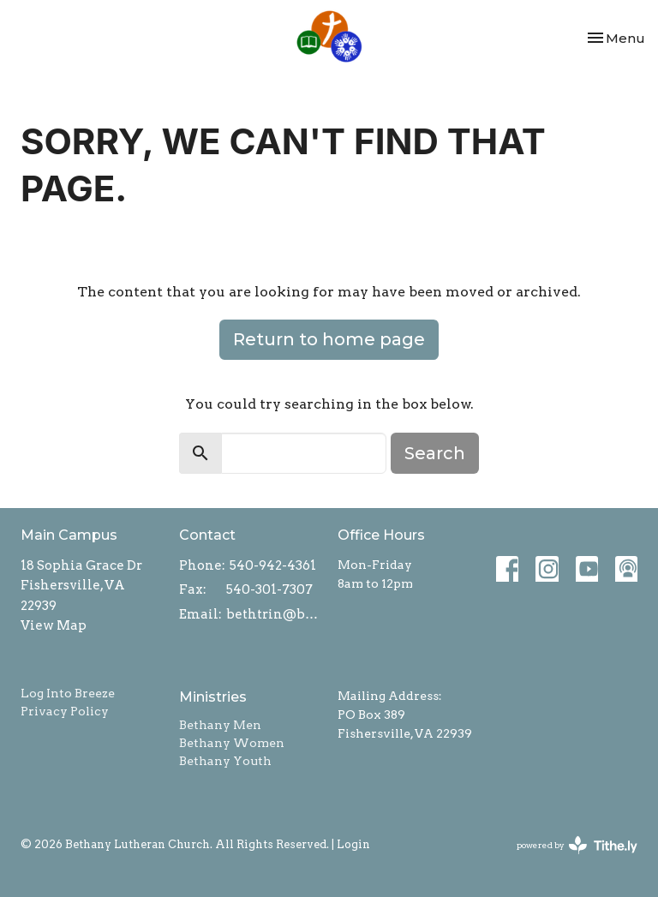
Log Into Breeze (68, 693)
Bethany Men (220, 725)
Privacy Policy (65, 711)
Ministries (213, 697)
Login (353, 844)
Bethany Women (231, 743)
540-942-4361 (273, 565)
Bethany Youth (225, 761)
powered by (577, 845)
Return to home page (329, 339)
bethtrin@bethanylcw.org (273, 614)
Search (434, 453)
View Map (54, 625)
